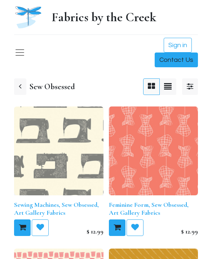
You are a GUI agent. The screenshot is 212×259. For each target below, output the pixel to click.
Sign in (177, 45)
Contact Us (176, 59)
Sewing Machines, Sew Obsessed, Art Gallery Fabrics (56, 209)
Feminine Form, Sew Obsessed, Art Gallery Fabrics (149, 209)
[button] (22, 227)
